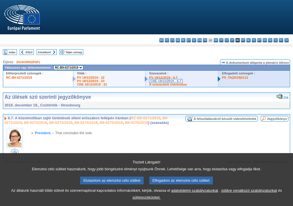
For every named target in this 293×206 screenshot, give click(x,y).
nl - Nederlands (248, 40)
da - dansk (178, 40)
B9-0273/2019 (60, 122)
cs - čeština (172, 40)
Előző (29, 52)
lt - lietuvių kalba (232, 40)
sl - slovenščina (276, 40)
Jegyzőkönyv (277, 118)
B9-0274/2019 (86, 122)
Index (12, 52)
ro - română (265, 40)
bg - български (161, 40)
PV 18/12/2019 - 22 (90, 77)
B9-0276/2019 (136, 122)
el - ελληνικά (194, 40)
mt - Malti (243, 40)
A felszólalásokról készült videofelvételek (225, 118)
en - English (199, 40)
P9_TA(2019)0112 (235, 77)
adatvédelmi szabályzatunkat (194, 196)
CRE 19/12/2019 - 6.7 (165, 81)
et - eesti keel (189, 40)
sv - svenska (286, 40)
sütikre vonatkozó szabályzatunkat (249, 196)
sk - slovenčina (270, 40)
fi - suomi (281, 40)
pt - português (259, 40)
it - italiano (221, 40)
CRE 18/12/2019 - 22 (92, 84)
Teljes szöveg (74, 52)
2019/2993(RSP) (28, 62)
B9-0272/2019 (35, 122)
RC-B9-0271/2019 (19, 77)
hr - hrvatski (216, 40)
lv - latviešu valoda (227, 40)
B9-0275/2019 (111, 122)
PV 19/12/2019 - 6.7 (163, 77)
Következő (44, 52)
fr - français (205, 40)
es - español (167, 40)
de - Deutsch (183, 40)
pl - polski (254, 40)
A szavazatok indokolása (168, 84)
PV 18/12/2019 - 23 (90, 81)
